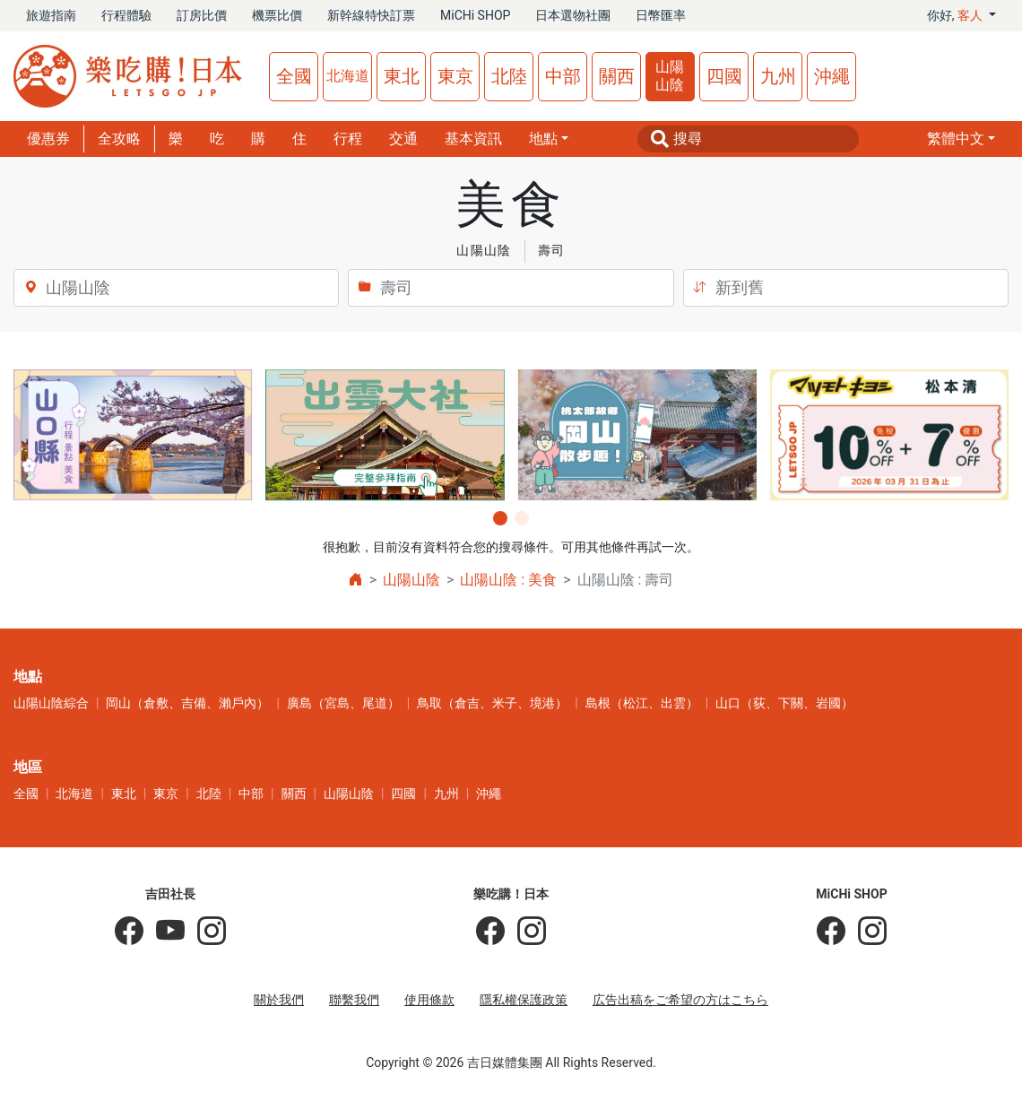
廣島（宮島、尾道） (343, 703)
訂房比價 (202, 15)
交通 (403, 138)
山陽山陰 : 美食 (508, 579)
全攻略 (119, 138)
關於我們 (279, 1000)
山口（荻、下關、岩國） (784, 703)
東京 (455, 76)
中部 (563, 76)
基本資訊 (473, 138)
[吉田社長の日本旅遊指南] (129, 931)
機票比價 (277, 15)
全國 (294, 76)
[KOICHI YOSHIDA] (205, 931)
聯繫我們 (354, 1000)
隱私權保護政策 (523, 1000)
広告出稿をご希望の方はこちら (680, 1000)
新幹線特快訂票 (371, 15)
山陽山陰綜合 (51, 703)
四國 (724, 76)
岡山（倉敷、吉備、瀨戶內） (187, 703)
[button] (961, 139)
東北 (402, 76)
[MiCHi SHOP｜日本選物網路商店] (866, 931)
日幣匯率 (661, 15)
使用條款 (429, 1000)
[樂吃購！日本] (490, 931)
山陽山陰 (669, 75)
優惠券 (48, 138)
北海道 (347, 75)
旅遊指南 (51, 15)
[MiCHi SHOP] (831, 931)
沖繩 (832, 76)
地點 (543, 138)
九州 (778, 76)
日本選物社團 (573, 15)
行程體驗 (126, 15)
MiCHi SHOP (475, 15)
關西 (617, 76)
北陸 (509, 76)
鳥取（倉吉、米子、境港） (492, 703)
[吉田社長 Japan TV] (164, 931)
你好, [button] (956, 15)
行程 (347, 138)
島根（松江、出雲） (641, 703)
